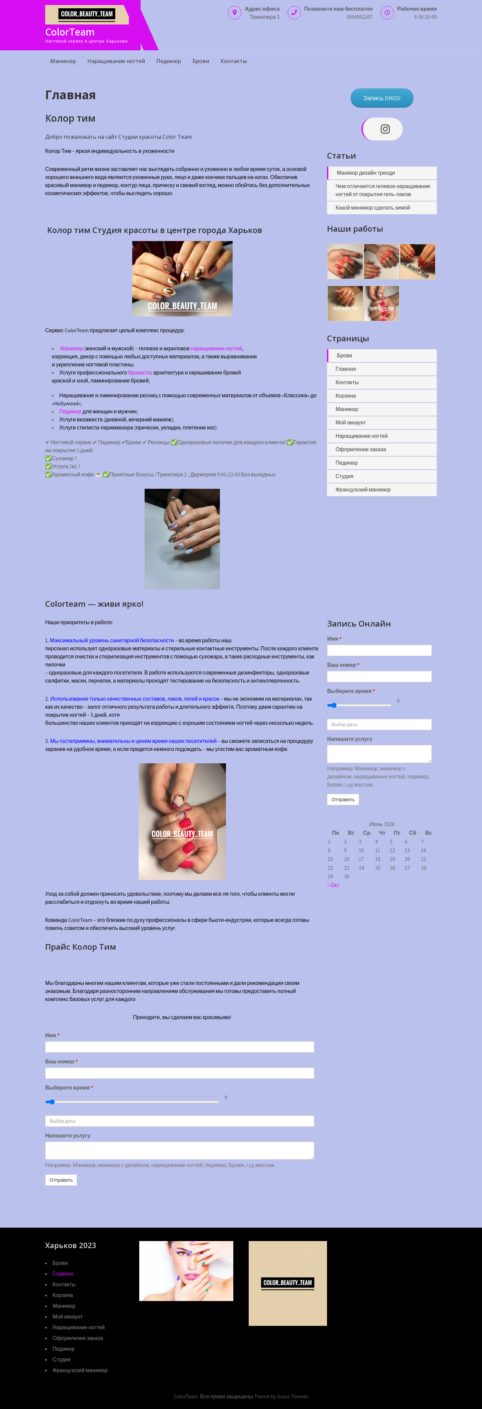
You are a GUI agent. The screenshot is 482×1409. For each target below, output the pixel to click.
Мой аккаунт (350, 422)
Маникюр (63, 61)
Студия (344, 476)
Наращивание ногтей (116, 61)
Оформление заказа (360, 449)
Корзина (345, 395)
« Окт (333, 885)
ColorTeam (70, 31)
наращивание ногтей (216, 348)
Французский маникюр (363, 489)
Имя (52, 1035)
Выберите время (69, 1087)
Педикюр (168, 61)
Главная (345, 368)
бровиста (139, 372)
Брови (200, 61)
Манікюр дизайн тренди (366, 172)
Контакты (234, 61)
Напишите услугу (67, 1135)
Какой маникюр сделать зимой (372, 207)
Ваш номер (61, 1061)
